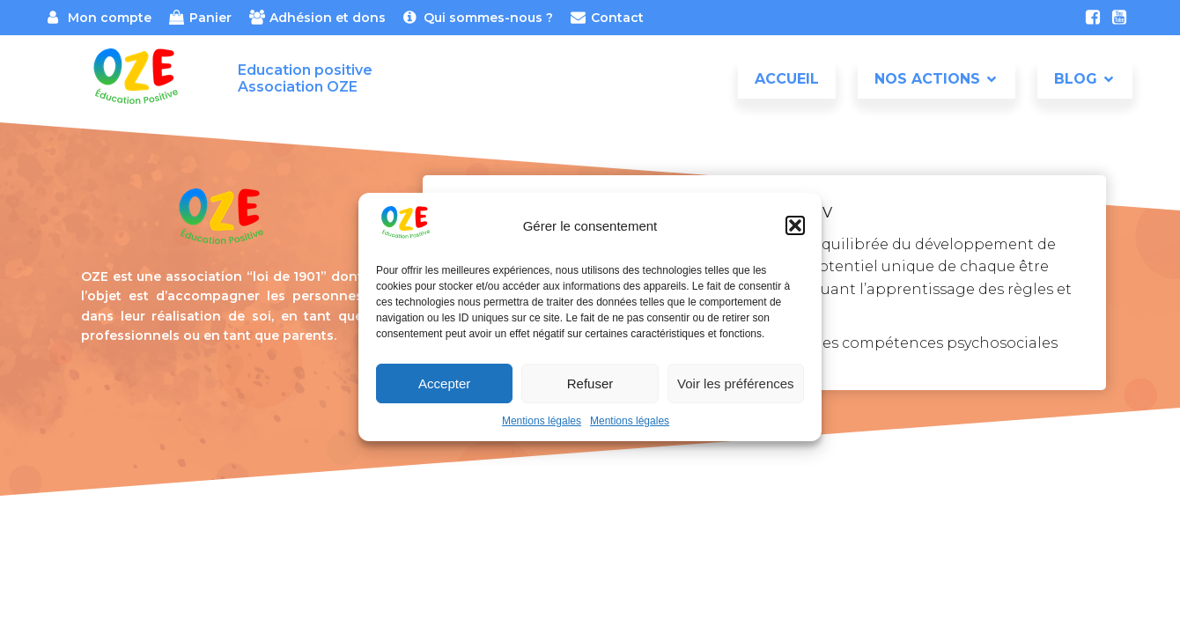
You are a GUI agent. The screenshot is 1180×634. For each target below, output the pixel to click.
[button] (795, 225)
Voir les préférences (735, 383)
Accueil (787, 78)
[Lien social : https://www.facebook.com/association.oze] (1093, 17)
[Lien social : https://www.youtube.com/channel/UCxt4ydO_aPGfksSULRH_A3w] (1119, 17)
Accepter (444, 383)
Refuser (590, 383)
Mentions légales (541, 421)
